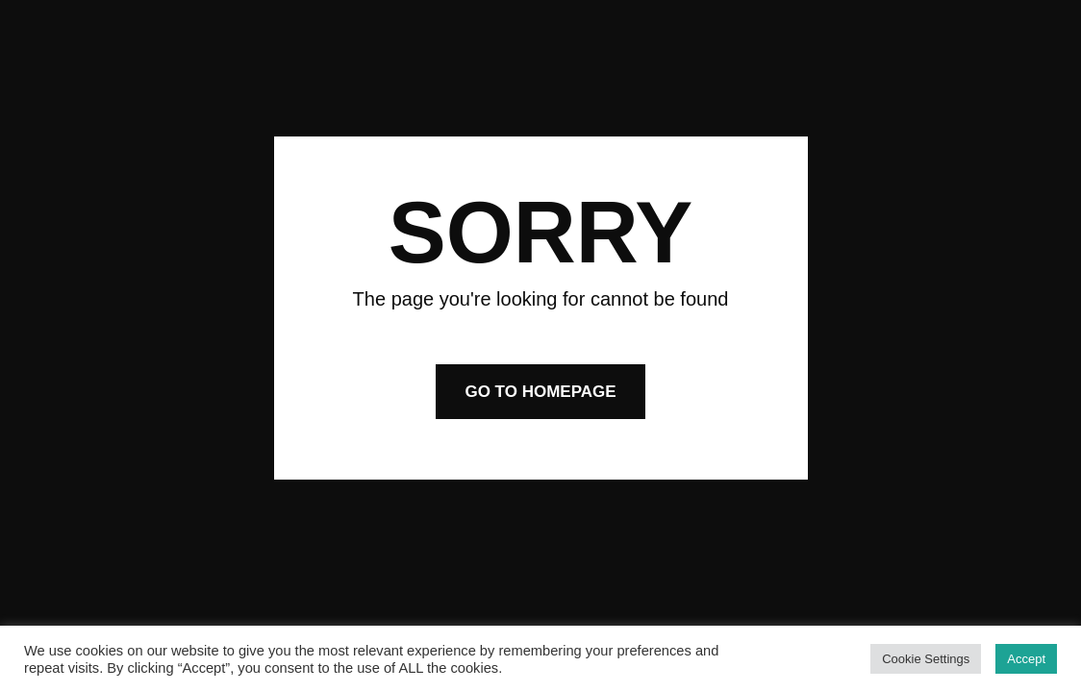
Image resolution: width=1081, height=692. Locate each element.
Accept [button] (1026, 659)
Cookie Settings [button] (925, 659)
